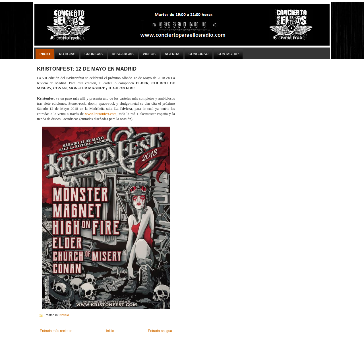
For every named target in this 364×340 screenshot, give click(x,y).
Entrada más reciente (56, 331)
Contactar (228, 54)
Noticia (64, 315)
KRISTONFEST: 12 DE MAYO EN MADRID (86, 68)
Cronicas (93, 54)
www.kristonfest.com (100, 114)
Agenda (172, 54)
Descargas (123, 54)
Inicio (45, 54)
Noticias (67, 54)
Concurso (198, 54)
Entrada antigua (160, 331)
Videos (149, 54)
